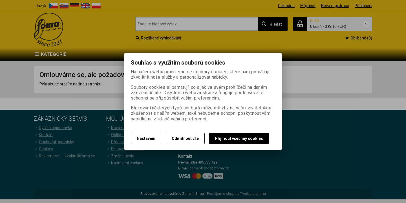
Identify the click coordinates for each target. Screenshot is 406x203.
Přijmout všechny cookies (239, 138)
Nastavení (146, 138)
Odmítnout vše (185, 138)
